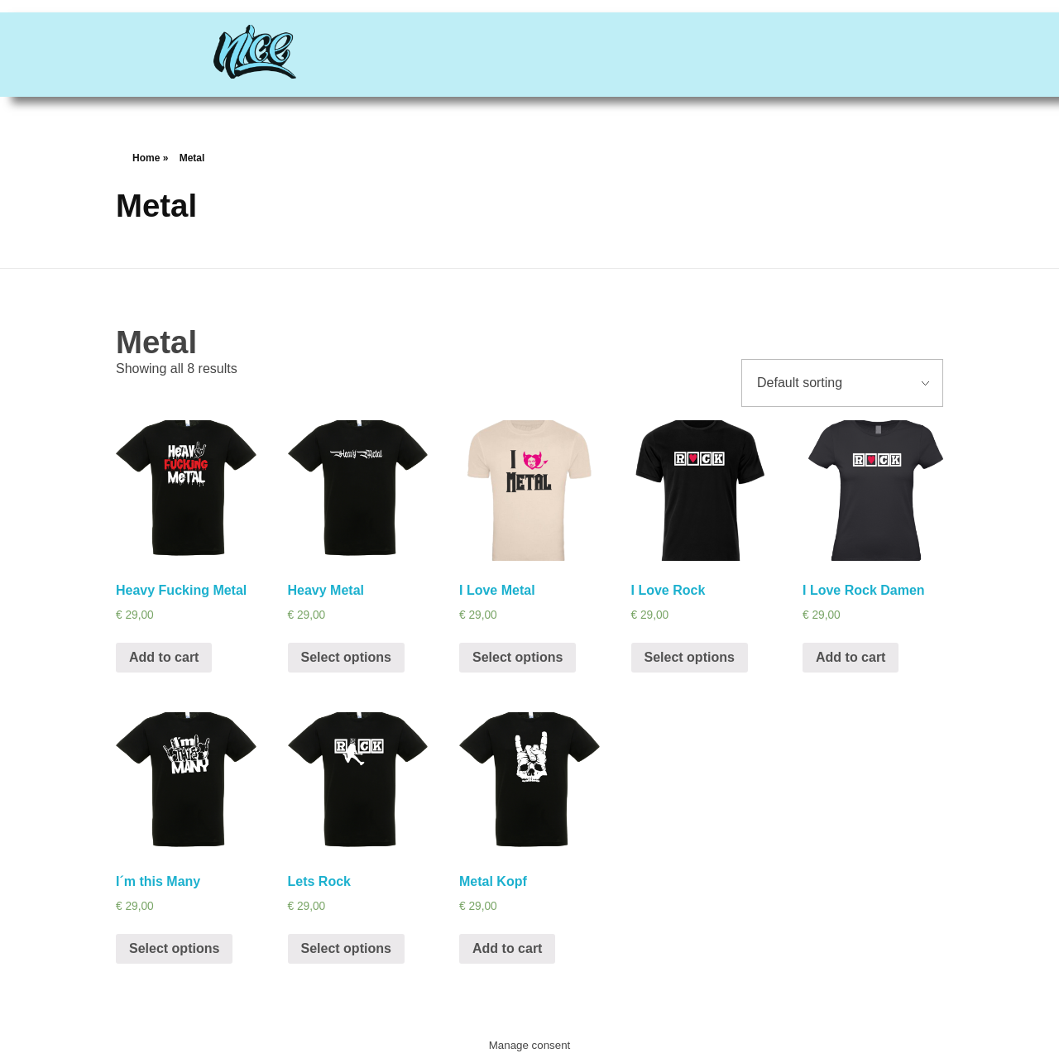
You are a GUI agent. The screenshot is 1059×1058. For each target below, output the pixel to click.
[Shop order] (842, 383)
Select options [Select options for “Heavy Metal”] (346, 657)
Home (146, 158)
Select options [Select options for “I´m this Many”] (174, 948)
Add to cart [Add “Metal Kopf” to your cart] (507, 948)
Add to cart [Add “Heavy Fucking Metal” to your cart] (164, 657)
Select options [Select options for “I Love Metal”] (517, 657)
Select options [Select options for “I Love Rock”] (690, 657)
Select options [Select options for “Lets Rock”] (346, 948)
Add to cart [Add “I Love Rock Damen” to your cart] (850, 657)
